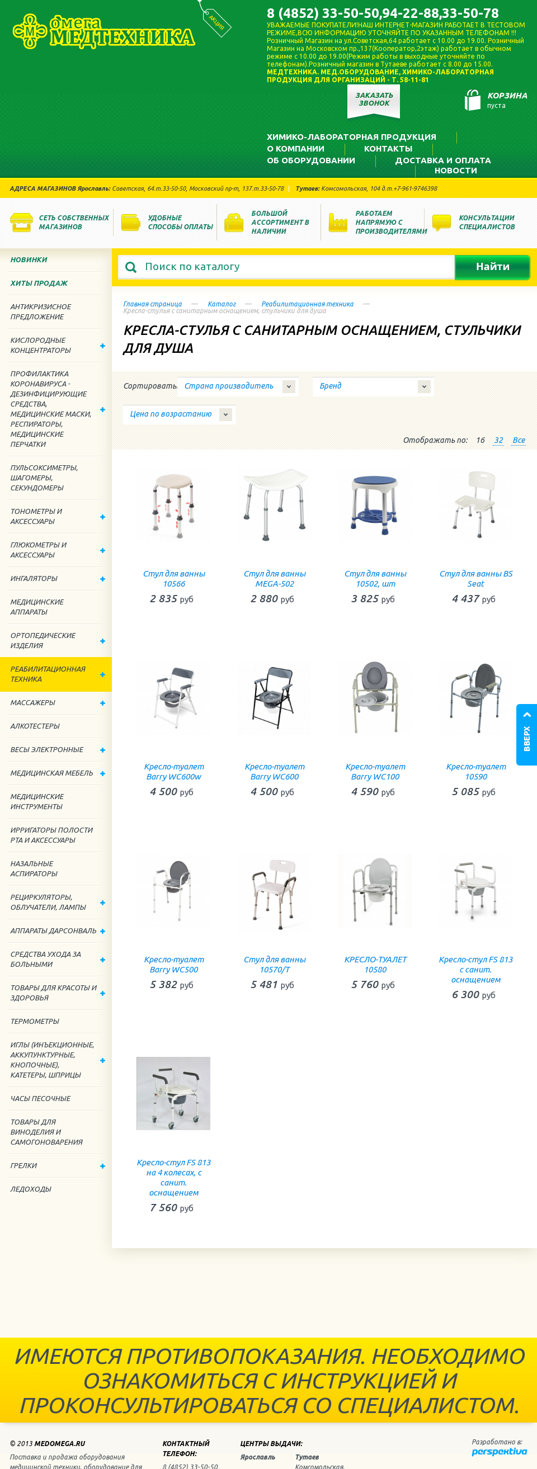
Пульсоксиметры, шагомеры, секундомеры (44, 478)
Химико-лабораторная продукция (351, 136)
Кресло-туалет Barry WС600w (174, 771)
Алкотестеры (34, 726)
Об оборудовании (311, 160)
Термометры (34, 1021)
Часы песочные (40, 1098)
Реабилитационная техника (307, 304)
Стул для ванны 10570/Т (274, 964)
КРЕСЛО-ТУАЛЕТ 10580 (375, 964)
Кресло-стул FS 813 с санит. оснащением (475, 969)
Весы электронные (57, 749)
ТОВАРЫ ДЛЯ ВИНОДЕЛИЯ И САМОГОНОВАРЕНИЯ (46, 1132)
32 (498, 440)
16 (479, 440)
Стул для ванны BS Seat (475, 578)
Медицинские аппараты (36, 607)
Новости (456, 170)
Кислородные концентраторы (57, 345)
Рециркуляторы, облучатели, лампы (57, 902)
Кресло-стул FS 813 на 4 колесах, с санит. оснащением (173, 1177)
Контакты (388, 148)
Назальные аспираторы (33, 868)
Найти (492, 267)
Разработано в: (497, 1442)
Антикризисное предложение (40, 311)
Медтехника (104, 31)
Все (518, 440)
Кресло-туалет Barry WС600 (274, 771)
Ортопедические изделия (57, 640)
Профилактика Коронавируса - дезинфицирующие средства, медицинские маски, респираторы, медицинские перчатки (57, 409)
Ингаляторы (57, 578)
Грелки (57, 1165)
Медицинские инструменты (36, 801)
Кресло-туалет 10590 (476, 771)
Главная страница (152, 304)
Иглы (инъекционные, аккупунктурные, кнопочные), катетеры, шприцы (57, 1060)
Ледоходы (30, 1189)
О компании (295, 148)
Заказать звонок (374, 99)
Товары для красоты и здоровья (57, 993)
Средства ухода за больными (57, 959)
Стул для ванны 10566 (174, 578)
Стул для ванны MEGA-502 (274, 578)
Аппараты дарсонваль (57, 930)
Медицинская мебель (57, 773)
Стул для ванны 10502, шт (375, 578)
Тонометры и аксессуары (57, 516)
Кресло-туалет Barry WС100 (375, 771)
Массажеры (57, 702)
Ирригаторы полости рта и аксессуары (51, 835)
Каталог (221, 304)
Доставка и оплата (443, 160)
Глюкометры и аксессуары (57, 550)
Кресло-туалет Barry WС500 (174, 964)
